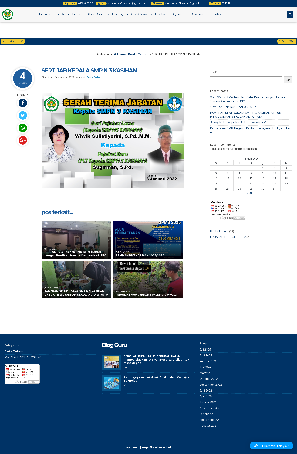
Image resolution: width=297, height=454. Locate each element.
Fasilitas (160, 14)
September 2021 (210, 420)
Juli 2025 (205, 349)
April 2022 (206, 396)
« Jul (249, 193)
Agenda (178, 14)
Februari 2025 (208, 361)
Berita (76, 14)
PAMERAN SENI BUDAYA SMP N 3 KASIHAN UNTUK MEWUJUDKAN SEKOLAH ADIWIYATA (76, 293)
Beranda (44, 14)
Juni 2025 (206, 355)
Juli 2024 (205, 367)
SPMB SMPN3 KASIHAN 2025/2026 (140, 255)
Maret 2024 (207, 373)
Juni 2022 (206, 390)
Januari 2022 (208, 402)
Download (197, 14)
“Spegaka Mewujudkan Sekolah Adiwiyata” (147, 294)
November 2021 (210, 408)
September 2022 (211, 384)
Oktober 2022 (209, 379)
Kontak (216, 14)
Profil (61, 14)
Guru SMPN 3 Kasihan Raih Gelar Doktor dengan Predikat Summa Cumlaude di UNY (75, 253)
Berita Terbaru (138, 54)
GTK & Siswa (139, 14)
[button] (271, 445)
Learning (118, 14)
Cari (288, 80)
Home (120, 54)
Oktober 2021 (208, 414)
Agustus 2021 (208, 425)
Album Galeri (96, 14)
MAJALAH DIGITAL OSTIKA (228, 237)
